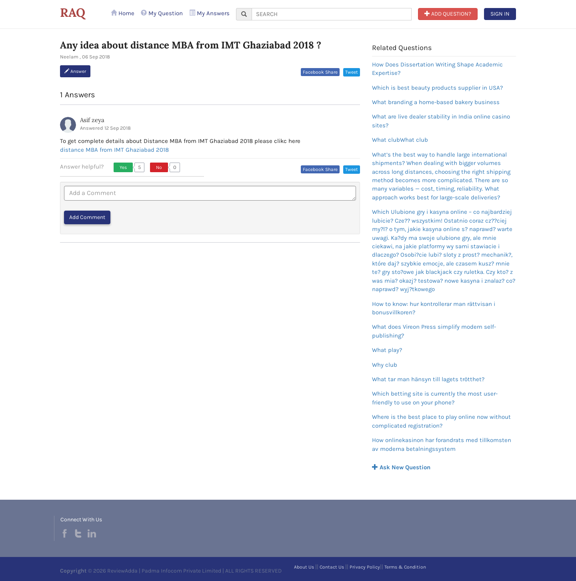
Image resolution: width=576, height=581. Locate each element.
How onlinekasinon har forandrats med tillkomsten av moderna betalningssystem (441, 444)
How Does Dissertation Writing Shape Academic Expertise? (437, 68)
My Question (162, 13)
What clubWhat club (400, 139)
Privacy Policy (365, 567)
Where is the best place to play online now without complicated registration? (441, 421)
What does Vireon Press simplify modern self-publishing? (434, 331)
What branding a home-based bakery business (436, 102)
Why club (384, 364)
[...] (332, 14)
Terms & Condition (405, 567)
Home (122, 13)
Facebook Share (320, 72)
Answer (75, 71)
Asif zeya (92, 120)
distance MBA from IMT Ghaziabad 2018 (114, 149)
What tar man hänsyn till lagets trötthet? (428, 379)
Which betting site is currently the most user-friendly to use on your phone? (435, 398)
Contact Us (332, 567)
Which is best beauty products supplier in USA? (437, 87)
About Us (304, 567)
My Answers (209, 13)
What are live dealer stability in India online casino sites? (441, 121)
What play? (387, 350)
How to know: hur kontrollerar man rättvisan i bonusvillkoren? (433, 308)
